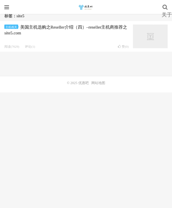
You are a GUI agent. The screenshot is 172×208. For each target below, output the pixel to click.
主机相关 (11, 27)
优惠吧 (85, 7)
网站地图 (98, 83)
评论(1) (30, 46)
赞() (123, 46)
